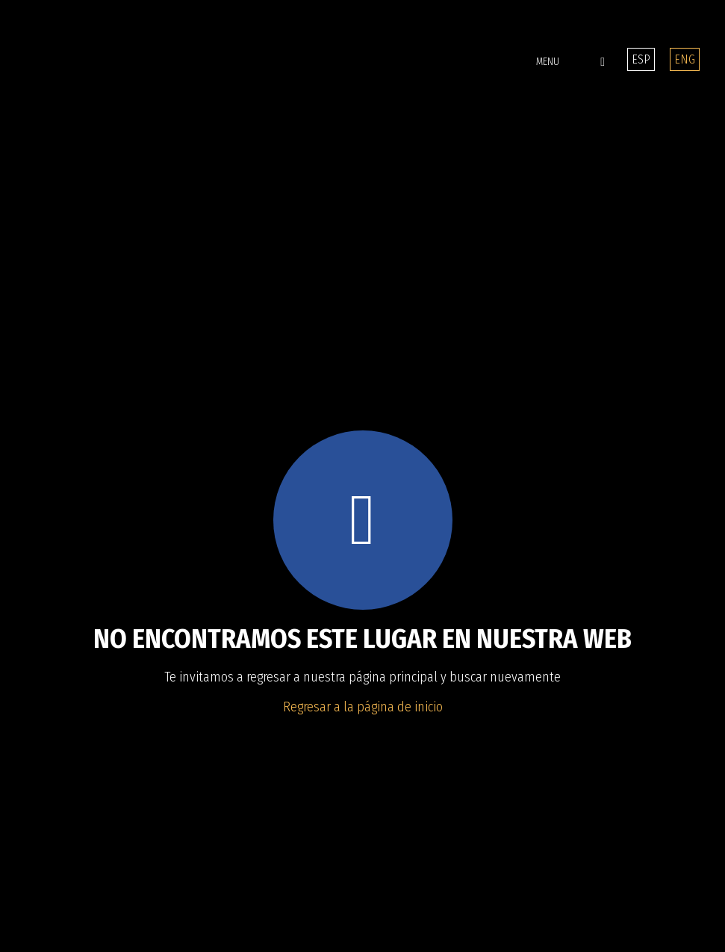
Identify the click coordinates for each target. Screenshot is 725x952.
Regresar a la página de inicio (363, 707)
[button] (540, 62)
